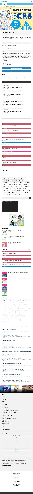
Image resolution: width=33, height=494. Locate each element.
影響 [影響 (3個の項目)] (7, 188)
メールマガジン (4, 426)
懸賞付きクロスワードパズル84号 (7, 415)
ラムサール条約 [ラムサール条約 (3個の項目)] (26, 182)
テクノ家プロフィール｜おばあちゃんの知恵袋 (9, 412)
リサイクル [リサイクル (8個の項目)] (4, 184)
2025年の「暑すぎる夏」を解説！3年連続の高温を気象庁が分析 (11, 363)
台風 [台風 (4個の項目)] (15, 186)
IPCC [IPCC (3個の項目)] (18, 178)
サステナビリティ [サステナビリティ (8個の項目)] (14, 180)
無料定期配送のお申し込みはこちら (16, 68)
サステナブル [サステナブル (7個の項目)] (21, 180)
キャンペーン (4, 396)
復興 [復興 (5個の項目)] (10, 188)
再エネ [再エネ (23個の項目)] (4, 186)
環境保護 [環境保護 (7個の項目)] (28, 190)
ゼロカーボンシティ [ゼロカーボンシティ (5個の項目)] (6, 182)
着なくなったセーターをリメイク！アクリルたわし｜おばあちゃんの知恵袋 (13, 369)
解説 (16, 454)
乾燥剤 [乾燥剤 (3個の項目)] (20, 184)
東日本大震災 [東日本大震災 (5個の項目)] (19, 188)
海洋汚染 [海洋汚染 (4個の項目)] (13, 190)
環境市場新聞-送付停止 (5, 421)
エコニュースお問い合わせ (6, 429)
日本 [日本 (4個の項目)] (14, 188)
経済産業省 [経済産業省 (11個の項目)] (26, 192)
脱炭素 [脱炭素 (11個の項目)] (4, 194)
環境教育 (16, 451)
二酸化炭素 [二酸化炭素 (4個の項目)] (25, 184)
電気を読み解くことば (5, 407)
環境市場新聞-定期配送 (16, 482)
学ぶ (16, 442)
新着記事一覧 (4, 399)
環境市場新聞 (4, 413)
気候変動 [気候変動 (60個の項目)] (24, 188)
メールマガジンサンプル (6, 428)
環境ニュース (16, 447)
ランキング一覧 (4, 424)
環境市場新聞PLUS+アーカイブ (7, 423)
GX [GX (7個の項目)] (14, 178)
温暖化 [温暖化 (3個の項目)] (24, 190)
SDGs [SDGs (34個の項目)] (22, 178)
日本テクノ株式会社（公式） (16, 474)
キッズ (16, 437)
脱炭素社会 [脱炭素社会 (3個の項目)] (8, 194)
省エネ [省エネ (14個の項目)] (18, 192)
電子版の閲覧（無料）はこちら (16, 70)
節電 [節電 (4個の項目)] (22, 192)
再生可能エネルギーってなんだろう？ (7, 346)
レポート (16, 440)
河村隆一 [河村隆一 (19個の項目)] (8, 190)
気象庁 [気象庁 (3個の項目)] (4, 190)
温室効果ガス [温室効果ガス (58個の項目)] (19, 190)
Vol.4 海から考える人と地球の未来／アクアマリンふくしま (11, 374)
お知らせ (16, 478)
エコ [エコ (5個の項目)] (25, 178)
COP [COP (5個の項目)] (8, 178)
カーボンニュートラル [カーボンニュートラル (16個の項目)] (6, 180)
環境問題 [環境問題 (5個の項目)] (4, 192)
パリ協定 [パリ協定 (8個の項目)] (20, 182)
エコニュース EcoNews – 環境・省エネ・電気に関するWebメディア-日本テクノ (15, 326)
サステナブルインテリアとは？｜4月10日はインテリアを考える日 (11, 358)
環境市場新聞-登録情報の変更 (6, 420)
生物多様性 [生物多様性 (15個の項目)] (13, 192)
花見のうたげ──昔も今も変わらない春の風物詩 (9, 329)
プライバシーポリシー (16, 477)
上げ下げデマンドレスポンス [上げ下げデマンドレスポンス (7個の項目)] (12, 184)
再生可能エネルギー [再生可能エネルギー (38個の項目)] (10, 186)
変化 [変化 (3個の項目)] (3, 188)
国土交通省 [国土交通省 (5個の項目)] (20, 186)
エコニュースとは (4, 404)
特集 (16, 444)
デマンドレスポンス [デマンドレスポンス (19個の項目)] (14, 182)
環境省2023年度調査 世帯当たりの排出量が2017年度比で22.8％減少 (12, 380)
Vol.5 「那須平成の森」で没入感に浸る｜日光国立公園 (10, 335)
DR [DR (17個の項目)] (11, 178)
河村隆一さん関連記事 (5, 402)
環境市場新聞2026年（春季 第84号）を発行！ (8, 340)
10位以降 (29, 122)
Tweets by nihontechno (6, 466)
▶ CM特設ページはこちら (22, 212)
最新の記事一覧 (4, 401)
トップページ (4, 398)
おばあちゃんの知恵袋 (5, 409)
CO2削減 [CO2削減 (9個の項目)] (4, 178)
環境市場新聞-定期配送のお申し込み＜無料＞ (9, 418)
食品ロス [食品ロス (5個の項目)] (20, 194)
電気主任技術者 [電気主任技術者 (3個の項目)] (15, 194)
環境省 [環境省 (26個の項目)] (9, 192)
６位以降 (29, 249)
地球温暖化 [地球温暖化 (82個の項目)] (26, 186)
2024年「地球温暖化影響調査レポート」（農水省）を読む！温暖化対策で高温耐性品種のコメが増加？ (16, 352)
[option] (5, 389)
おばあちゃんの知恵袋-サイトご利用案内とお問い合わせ (10, 410)
